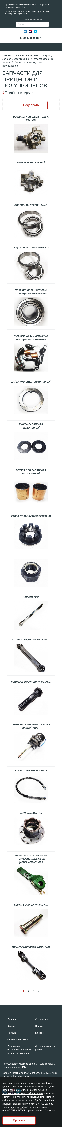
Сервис (39, 1026)
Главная (6, 55)
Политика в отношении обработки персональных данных (19, 1049)
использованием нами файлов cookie (22, 1093)
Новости (11, 1032)
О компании (41, 1019)
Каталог (11, 1026)
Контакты (40, 1032)
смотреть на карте (33, 19)
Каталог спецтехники (27, 55)
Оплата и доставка (17, 1039)
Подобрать (31, 105)
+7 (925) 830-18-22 (31, 38)
